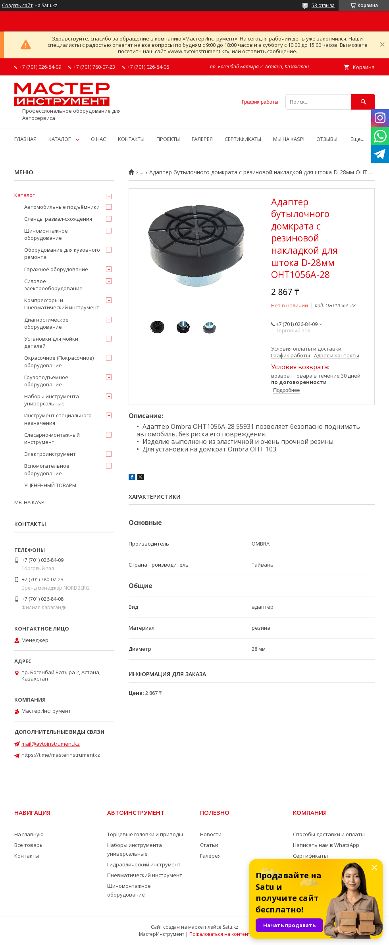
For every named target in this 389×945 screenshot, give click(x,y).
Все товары (29, 845)
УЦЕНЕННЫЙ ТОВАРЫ (50, 485)
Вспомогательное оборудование (46, 469)
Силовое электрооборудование (53, 285)
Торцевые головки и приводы (145, 834)
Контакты (26, 855)
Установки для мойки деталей (51, 342)
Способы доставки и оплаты (329, 834)
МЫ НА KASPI (288, 139)
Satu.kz (230, 927)
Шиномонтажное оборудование (46, 234)
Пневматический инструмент (144, 875)
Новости (210, 834)
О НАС (98, 139)
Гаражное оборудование (56, 269)
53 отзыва (323, 5)
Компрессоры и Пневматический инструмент (61, 304)
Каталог (24, 195)
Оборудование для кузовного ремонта (62, 253)
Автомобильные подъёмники (62, 206)
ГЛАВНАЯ (25, 139)
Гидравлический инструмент (144, 864)
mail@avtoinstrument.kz (50, 744)
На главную (29, 834)
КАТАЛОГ (59, 139)
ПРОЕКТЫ (168, 139)
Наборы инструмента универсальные (51, 400)
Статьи (209, 845)
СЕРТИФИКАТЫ (243, 139)
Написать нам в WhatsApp (326, 845)
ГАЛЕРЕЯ (202, 139)
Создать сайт (17, 5)
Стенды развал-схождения (58, 218)
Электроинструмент (50, 453)
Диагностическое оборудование (46, 323)
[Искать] (363, 102)
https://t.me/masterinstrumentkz (60, 755)
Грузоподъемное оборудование (46, 381)
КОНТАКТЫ (131, 139)
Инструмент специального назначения (58, 419)
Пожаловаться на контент (219, 934)
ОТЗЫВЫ (326, 139)
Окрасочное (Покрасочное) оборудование (59, 361)
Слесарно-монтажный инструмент (52, 438)
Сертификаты (310, 855)
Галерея (210, 855)
